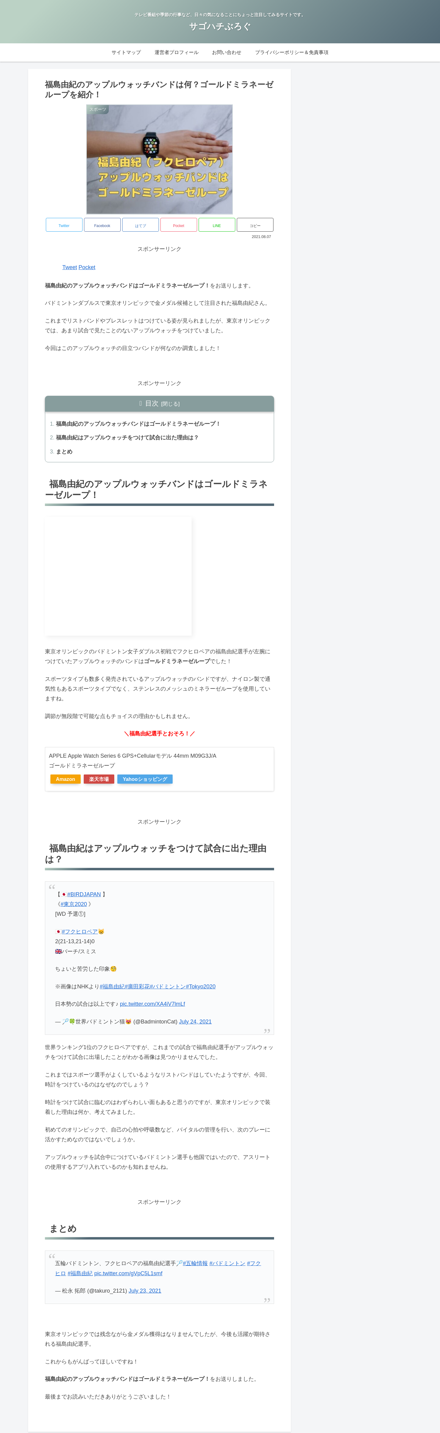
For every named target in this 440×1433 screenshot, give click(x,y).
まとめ (64, 453)
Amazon (65, 780)
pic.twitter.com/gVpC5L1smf (128, 1275)
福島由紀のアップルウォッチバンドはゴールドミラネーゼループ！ (138, 424)
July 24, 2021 (195, 1023)
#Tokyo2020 (200, 988)
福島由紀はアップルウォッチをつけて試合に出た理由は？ (127, 438)
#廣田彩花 (137, 988)
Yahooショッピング (145, 780)
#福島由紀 (112, 988)
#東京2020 (74, 905)
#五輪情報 (195, 1265)
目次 (152, 403)
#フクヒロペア (80, 933)
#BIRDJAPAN (84, 896)
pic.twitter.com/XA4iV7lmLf (152, 1005)
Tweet (69, 267)
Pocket (87, 267)
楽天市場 (99, 780)
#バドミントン (168, 988)
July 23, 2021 (145, 1292)
